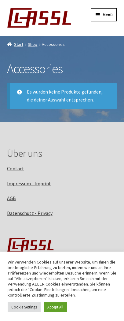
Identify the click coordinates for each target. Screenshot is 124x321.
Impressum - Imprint (29, 183)
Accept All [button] (55, 307)
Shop (32, 44)
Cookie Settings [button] (24, 307)
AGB (11, 198)
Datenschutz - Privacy (30, 213)
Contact (15, 168)
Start (18, 44)
